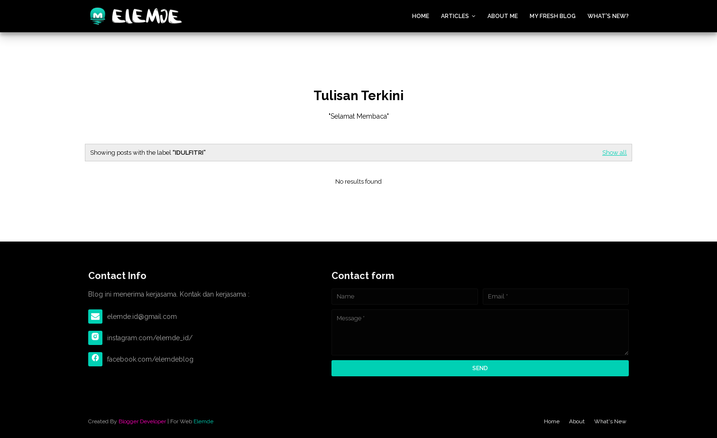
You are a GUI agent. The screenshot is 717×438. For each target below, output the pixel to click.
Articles (455, 16)
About (577, 421)
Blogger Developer (142, 421)
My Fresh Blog (553, 16)
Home (420, 16)
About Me (502, 16)
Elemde (203, 421)
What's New (610, 421)
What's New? (608, 16)
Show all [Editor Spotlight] (614, 152)
